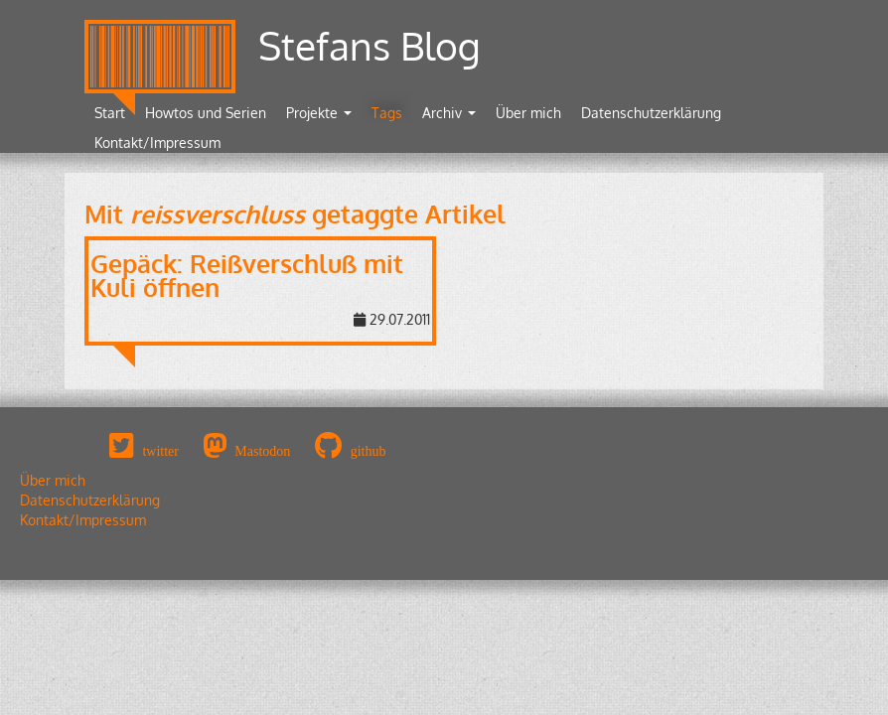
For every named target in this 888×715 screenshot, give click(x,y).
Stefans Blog (369, 45)
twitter (160, 451)
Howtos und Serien (205, 112)
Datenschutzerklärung (651, 112)
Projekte (319, 112)
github (368, 451)
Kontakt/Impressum (157, 142)
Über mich (528, 112)
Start (109, 112)
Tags (386, 112)
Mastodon (262, 451)
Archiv (449, 112)
